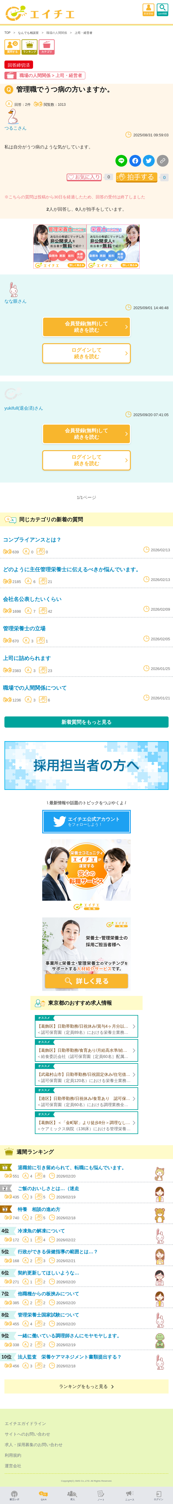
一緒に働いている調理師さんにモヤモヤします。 (70, 1335)
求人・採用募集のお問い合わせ (34, 1444)
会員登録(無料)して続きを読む (86, 326)
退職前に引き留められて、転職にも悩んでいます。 (72, 1167)
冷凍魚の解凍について (41, 1230)
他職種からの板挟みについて (48, 1293)
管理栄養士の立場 (24, 629)
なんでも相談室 (28, 32)
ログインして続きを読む (86, 353)
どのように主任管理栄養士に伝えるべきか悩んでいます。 (72, 569)
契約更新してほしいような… (48, 1272)
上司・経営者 (83, 32)
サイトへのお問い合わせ (27, 1434)
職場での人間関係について (35, 688)
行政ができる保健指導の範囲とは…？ (58, 1251)
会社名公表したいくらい (32, 599)
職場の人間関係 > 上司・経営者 (50, 75)
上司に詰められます (27, 658)
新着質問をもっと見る (86, 722)
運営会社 (13, 1465)
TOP (7, 32)
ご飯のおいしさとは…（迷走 (48, 1188)
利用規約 (13, 1455)
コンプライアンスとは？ (32, 540)
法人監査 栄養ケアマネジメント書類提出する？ (70, 1356)
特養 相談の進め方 (39, 1209)
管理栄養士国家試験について (48, 1314)
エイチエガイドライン (25, 1423)
